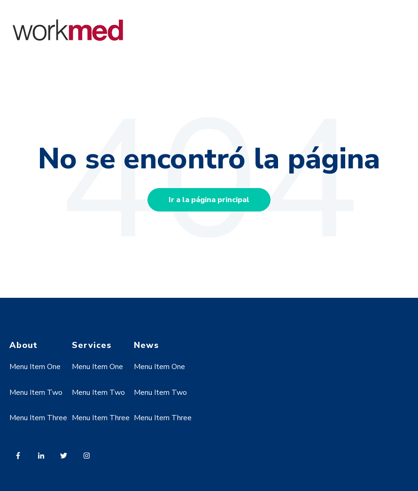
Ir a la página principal (209, 200)
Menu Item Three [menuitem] (38, 418)
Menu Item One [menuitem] (35, 367)
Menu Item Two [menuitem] (35, 392)
